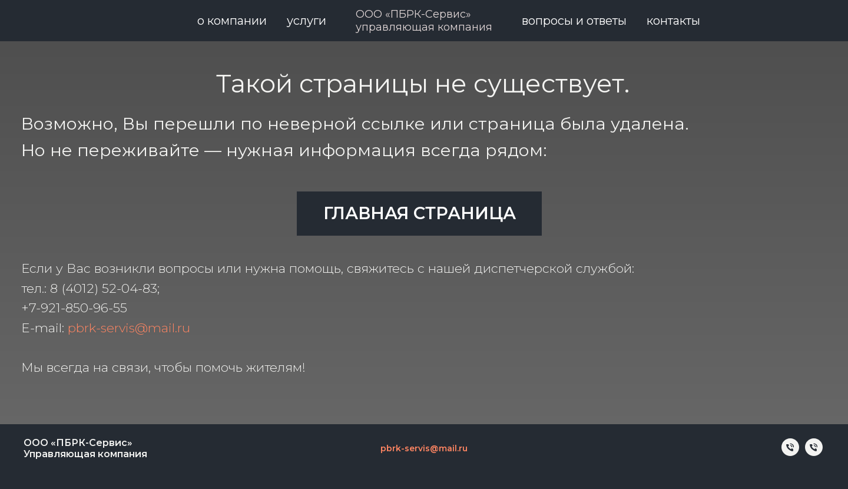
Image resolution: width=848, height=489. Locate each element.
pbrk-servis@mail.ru (129, 327)
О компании (232, 21)
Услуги (306, 21)
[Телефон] (790, 453)
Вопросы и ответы (574, 21)
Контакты (673, 21)
